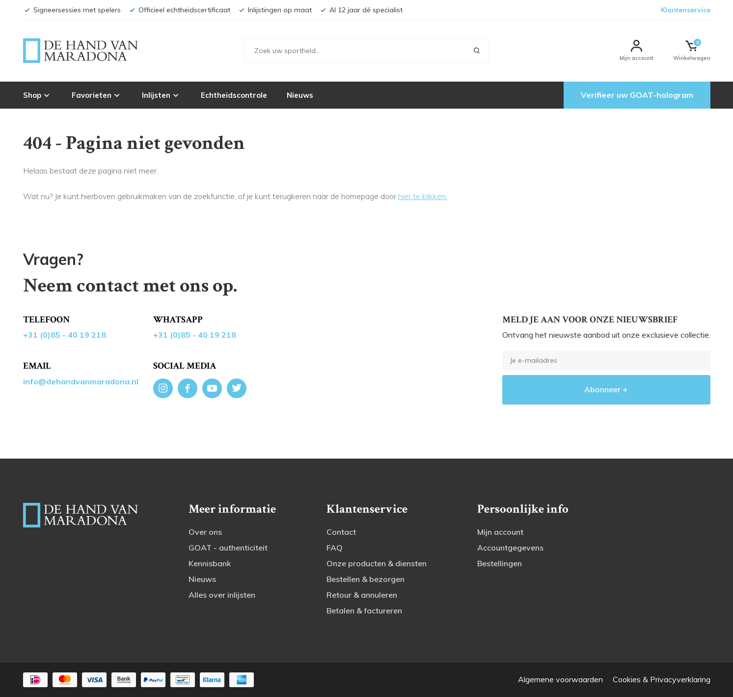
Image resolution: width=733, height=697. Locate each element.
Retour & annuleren (361, 595)
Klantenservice (685, 9)
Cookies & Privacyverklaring (661, 679)
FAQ (334, 547)
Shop (37, 94)
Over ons (205, 532)
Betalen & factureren (364, 610)
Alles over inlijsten (222, 595)
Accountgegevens (510, 547)
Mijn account (500, 532)
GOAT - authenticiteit (228, 547)
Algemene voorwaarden (560, 679)
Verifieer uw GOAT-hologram (637, 95)
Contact (341, 532)
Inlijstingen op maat (275, 9)
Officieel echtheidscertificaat (179, 9)
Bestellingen (499, 563)
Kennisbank (210, 563)
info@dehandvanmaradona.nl (80, 381)
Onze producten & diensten (376, 563)
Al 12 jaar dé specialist (361, 9)
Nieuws (300, 95)
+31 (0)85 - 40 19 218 (64, 335)
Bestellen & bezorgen (365, 579)
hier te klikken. (422, 196)
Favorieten (97, 94)
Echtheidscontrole (234, 95)
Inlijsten (161, 94)
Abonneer (606, 389)
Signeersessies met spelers (72, 9)
